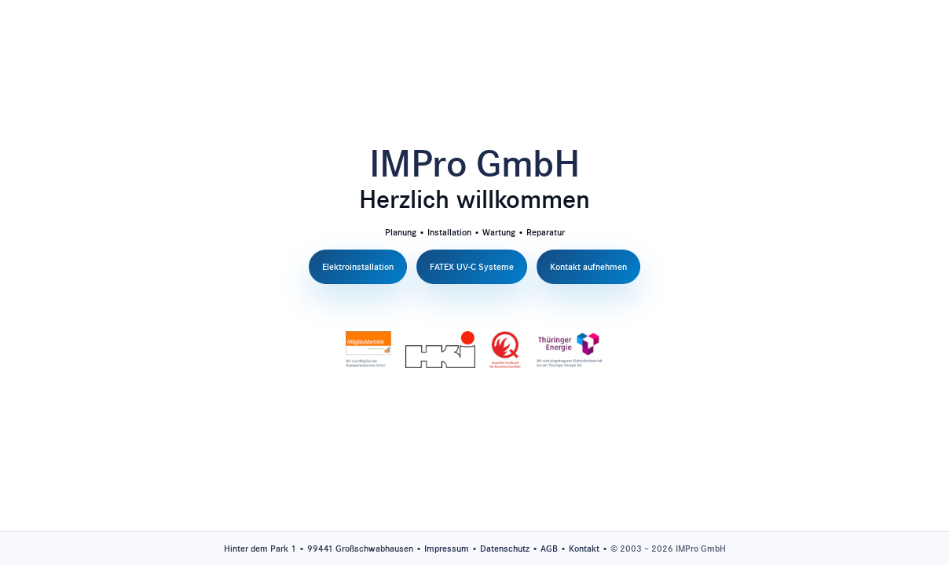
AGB (549, 548)
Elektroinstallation (358, 266)
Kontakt (584, 548)
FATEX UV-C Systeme (472, 266)
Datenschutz (504, 548)
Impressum (446, 548)
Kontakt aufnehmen (588, 266)
